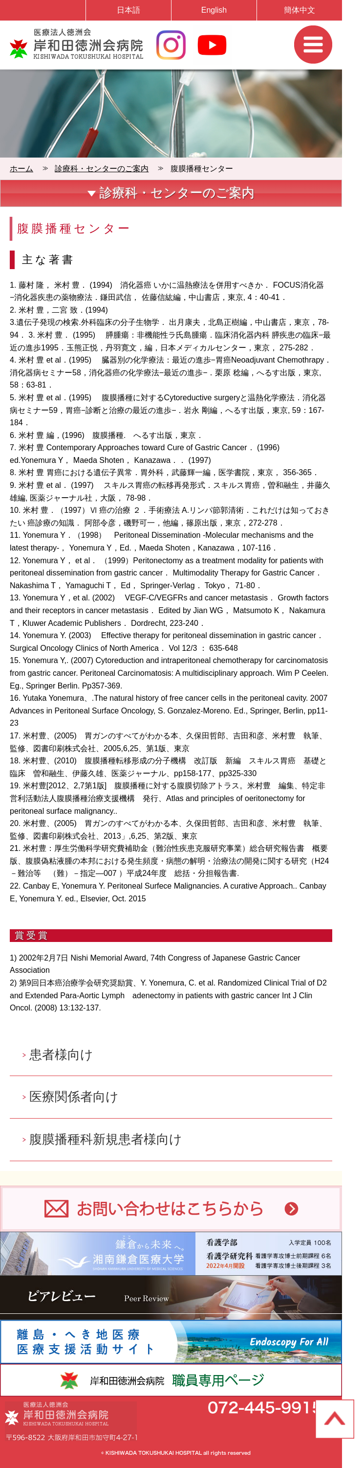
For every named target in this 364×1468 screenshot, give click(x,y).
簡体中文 (299, 10)
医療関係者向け (74, 1096)
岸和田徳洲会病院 (76, 43)
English (214, 10)
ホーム (21, 168)
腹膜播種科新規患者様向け (105, 1139)
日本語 (128, 10)
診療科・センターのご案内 (102, 168)
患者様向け (61, 1054)
